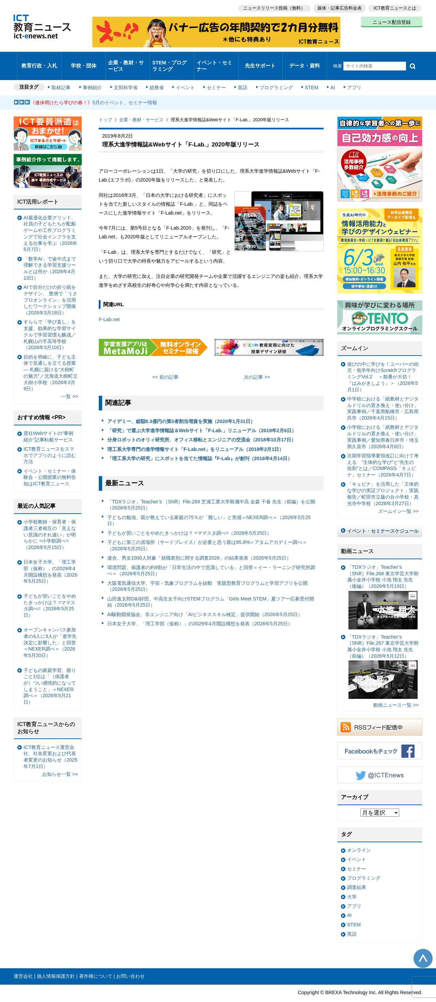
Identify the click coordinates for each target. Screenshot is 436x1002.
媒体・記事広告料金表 (338, 7)
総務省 (157, 75)
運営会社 (23, 963)
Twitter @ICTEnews (379, 762)
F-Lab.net (109, 307)
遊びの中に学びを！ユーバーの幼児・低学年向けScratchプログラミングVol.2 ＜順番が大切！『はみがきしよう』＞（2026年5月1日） (383, 364)
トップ (105, 107)
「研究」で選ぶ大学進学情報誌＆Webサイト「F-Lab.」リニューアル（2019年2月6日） (201, 418)
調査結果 (356, 874)
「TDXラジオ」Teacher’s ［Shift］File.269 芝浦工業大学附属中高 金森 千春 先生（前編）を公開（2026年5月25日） (211, 492)
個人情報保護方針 (56, 963)
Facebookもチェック (379, 738)
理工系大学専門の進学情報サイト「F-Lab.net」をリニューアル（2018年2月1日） (195, 436)
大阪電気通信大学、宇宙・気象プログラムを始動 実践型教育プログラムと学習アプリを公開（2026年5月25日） (207, 573)
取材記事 (64, 75)
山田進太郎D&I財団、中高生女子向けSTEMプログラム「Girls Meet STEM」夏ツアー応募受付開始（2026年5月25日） (210, 589)
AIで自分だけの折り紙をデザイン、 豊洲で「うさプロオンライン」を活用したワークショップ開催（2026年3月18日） (50, 287)
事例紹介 (94, 75)
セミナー (213, 75)
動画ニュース (357, 539)
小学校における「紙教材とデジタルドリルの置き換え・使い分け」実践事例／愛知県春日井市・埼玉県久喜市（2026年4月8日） (383, 424)
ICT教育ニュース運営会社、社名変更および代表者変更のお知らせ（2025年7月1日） (50, 744)
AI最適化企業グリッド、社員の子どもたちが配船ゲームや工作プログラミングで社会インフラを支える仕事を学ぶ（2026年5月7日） (50, 221)
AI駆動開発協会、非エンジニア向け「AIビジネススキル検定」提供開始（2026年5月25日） (204, 602)
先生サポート (260, 59)
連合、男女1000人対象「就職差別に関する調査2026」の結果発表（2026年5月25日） (199, 545)
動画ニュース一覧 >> (396, 692)
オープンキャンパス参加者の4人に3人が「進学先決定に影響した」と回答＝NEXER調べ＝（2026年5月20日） (50, 629)
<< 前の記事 (165, 364)
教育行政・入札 (39, 59)
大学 (352, 884)
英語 (239, 75)
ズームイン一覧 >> (398, 498)
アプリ (346, 75)
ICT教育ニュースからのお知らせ (46, 715)
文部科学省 (127, 75)
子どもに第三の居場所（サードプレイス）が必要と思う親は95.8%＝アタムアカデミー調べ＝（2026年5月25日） (207, 533)
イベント (184, 75)
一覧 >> (69, 384)
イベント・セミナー (214, 59)
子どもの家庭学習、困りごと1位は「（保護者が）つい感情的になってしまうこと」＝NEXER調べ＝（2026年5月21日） (50, 673)
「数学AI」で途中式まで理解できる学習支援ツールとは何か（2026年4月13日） (50, 256)
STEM (305, 75)
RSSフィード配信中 (379, 714)
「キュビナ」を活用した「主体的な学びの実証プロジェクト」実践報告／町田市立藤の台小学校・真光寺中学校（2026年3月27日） (383, 481)
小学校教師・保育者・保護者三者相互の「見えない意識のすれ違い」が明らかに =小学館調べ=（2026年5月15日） (50, 521)
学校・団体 (84, 59)
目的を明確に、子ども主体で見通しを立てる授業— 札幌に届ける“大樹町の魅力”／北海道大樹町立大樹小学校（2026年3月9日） (51, 360)
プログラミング (271, 75)
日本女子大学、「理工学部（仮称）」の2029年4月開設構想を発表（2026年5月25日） (200, 611)
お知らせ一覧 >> (60, 761)
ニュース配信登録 (392, 20)
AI (325, 75)
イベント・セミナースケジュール (383, 518)
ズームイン (354, 336)
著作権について (95, 963)
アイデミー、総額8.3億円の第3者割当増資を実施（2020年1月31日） (181, 408)
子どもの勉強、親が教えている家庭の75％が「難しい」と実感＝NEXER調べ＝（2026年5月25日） (209, 508)
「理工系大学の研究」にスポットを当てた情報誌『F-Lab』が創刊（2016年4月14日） (199, 446)
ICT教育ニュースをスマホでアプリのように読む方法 (50, 443)
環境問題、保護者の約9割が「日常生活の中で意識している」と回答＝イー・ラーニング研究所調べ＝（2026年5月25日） (211, 558)
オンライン (359, 837)
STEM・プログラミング (172, 59)
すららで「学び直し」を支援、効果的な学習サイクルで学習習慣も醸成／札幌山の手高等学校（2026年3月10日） (50, 322)
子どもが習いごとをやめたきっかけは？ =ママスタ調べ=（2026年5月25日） (189, 520)
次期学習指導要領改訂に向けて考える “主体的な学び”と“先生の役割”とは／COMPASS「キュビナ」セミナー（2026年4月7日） (383, 452)
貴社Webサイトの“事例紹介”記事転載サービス (48, 424)
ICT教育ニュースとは (395, 7)
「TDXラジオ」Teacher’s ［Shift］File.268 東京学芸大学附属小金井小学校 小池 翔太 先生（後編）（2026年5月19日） (383, 584)
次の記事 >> (257, 364)
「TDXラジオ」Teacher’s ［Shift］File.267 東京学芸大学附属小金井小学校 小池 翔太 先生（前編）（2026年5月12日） (383, 653)
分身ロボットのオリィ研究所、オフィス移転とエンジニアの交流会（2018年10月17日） (201, 427)
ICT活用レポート (38, 189)
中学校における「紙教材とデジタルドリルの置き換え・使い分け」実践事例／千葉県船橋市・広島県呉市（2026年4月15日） (383, 395)
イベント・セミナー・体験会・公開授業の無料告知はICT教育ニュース (50, 465)
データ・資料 (304, 59)
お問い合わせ (130, 963)
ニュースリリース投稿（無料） (271, 7)
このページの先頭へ (423, 945)
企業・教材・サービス (125, 59)
